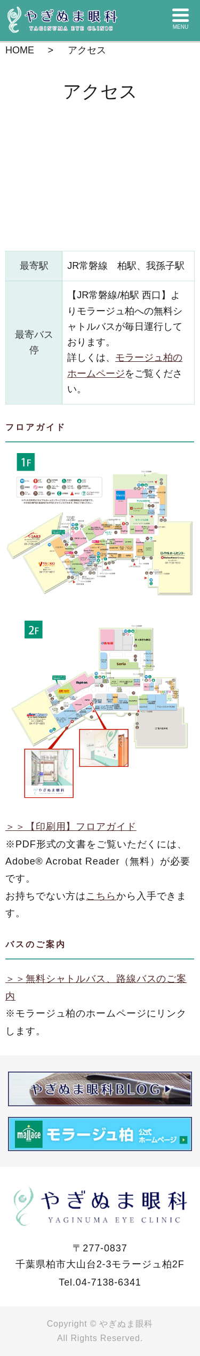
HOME (19, 50)
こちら (101, 896)
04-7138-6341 (108, 1282)
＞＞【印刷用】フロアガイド (71, 826)
